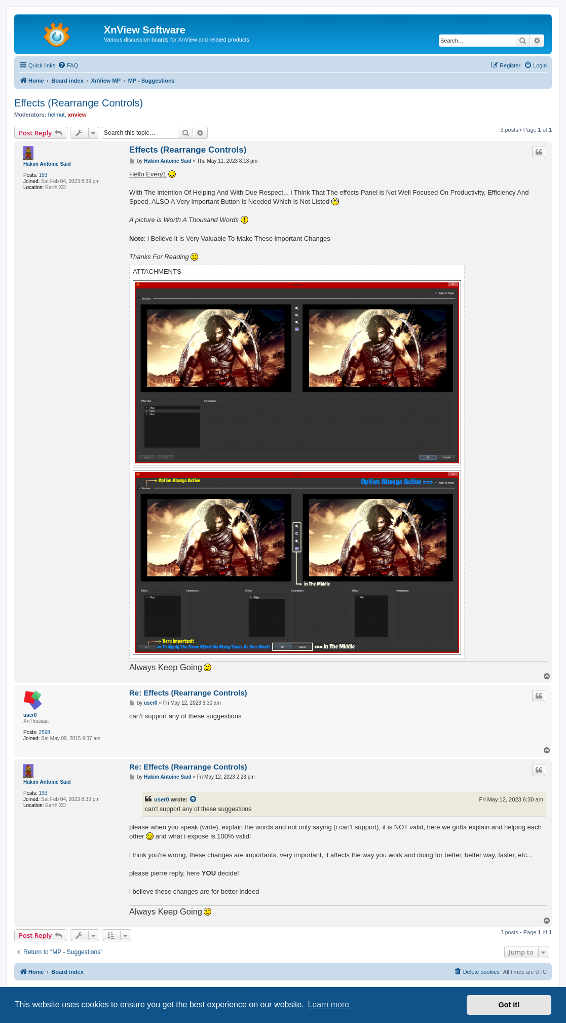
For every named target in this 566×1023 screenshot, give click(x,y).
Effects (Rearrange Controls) (78, 102)
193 (43, 175)
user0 (30, 715)
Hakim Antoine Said (47, 164)
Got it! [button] (509, 1005)
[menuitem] (68, 65)
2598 (44, 732)
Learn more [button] (328, 1004)
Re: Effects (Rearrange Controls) (188, 692)
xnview (77, 115)
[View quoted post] (193, 799)
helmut (56, 115)
